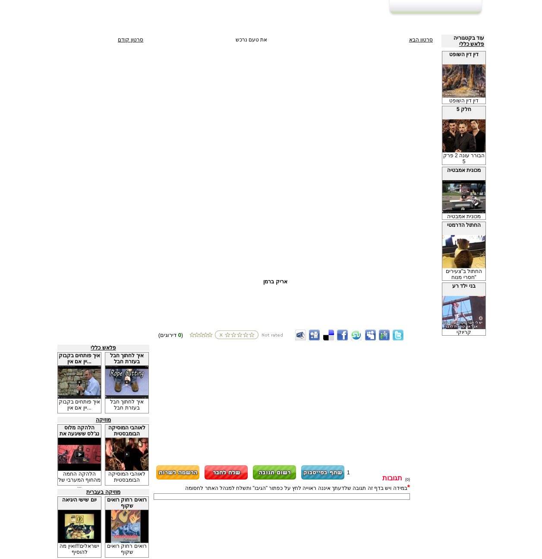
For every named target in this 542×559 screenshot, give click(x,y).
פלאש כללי (471, 44)
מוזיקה (103, 420)
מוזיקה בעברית (103, 492)
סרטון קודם (130, 40)
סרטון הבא (421, 40)
